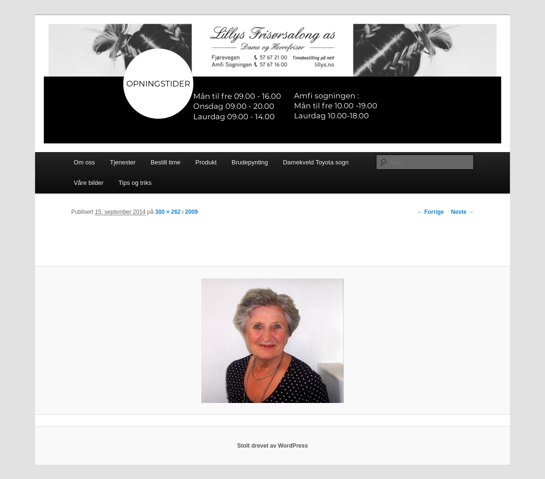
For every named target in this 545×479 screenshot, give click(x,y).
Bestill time (165, 162)
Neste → (462, 212)
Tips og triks (135, 182)
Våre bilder (88, 182)
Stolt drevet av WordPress (272, 445)
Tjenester (122, 162)
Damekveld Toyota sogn (316, 162)
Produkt (206, 162)
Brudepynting (250, 162)
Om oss (84, 162)
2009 (191, 212)
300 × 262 (168, 212)
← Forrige (430, 212)
